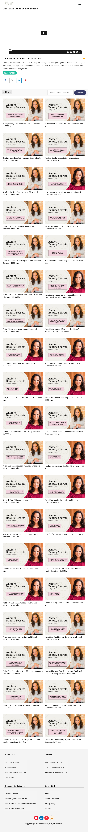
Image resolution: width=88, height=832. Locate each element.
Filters (6, 92)
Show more (9, 72)
